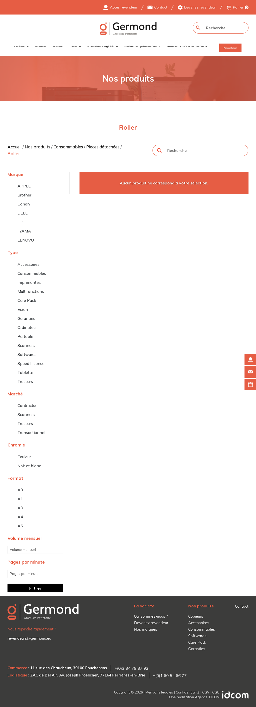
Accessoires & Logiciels (100, 46)
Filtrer (35, 588)
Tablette (25, 372)
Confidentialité (188, 692)
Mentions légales (159, 692)
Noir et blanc (29, 465)
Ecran (23, 309)
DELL (23, 212)
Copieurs (19, 46)
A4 (20, 516)
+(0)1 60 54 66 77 (170, 675)
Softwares (27, 354)
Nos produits (37, 146)
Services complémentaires (140, 46)
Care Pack (27, 300)
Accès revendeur (123, 7)
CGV (206, 692)
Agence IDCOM (207, 697)
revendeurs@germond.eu (29, 638)
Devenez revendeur (200, 7)
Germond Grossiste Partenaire (185, 46)
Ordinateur (27, 327)
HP (20, 221)
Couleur (24, 456)
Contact (160, 7)
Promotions (230, 48)
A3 (20, 507)
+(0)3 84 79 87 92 (131, 668)
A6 (20, 525)
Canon (24, 203)
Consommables (68, 146)
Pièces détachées (103, 146)
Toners (74, 46)
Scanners (40, 46)
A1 (20, 498)
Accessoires (29, 264)
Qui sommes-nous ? (151, 616)
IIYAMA (24, 230)
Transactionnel (31, 432)
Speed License (31, 363)
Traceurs (58, 46)
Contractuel (28, 405)
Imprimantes (29, 282)
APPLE (24, 185)
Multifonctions (31, 291)
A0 (20, 489)
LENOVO (26, 240)
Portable (25, 336)
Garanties (26, 318)
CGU (216, 692)
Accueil (15, 146)
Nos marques (145, 629)
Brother (24, 194)
